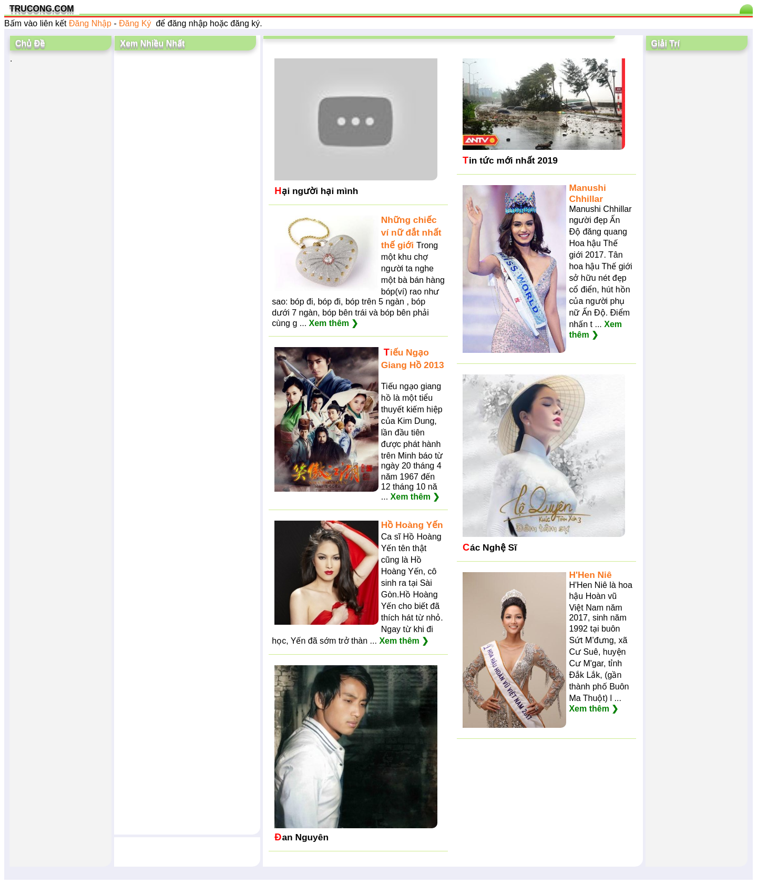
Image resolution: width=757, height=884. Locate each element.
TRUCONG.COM (41, 8)
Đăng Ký (135, 23)
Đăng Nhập (90, 23)
